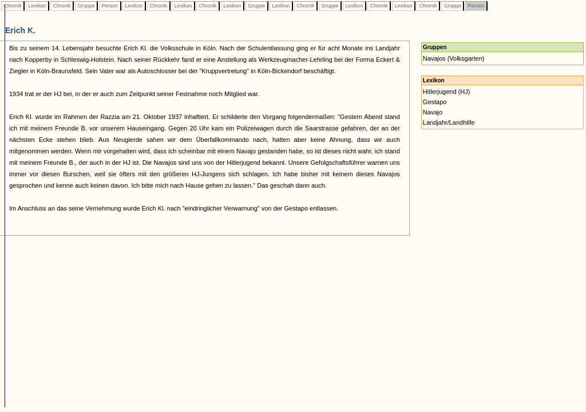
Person (110, 6)
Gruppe (86, 6)
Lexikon (37, 6)
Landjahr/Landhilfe (449, 122)
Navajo (432, 112)
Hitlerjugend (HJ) (446, 91)
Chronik (12, 6)
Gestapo (435, 101)
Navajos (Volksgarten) (454, 58)
